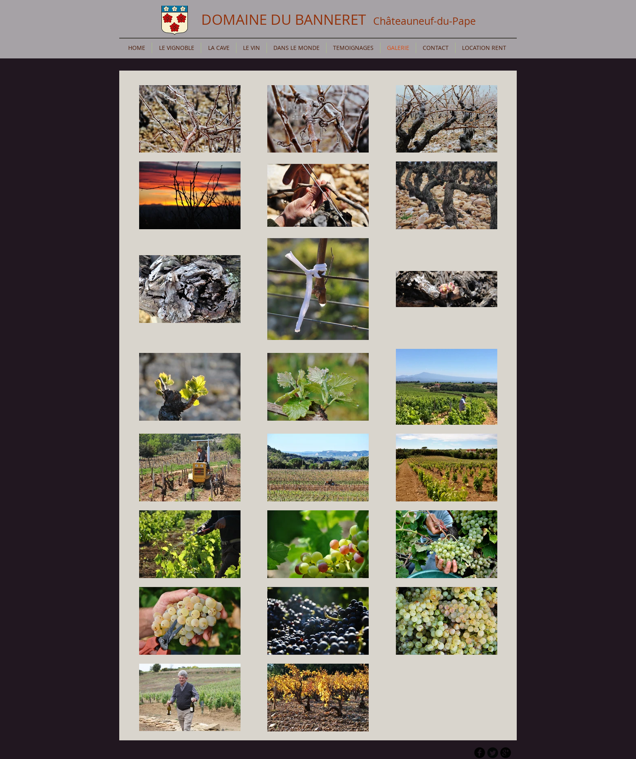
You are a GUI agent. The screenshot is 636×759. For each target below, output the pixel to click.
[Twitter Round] (492, 752)
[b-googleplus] (505, 752)
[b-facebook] (479, 752)
